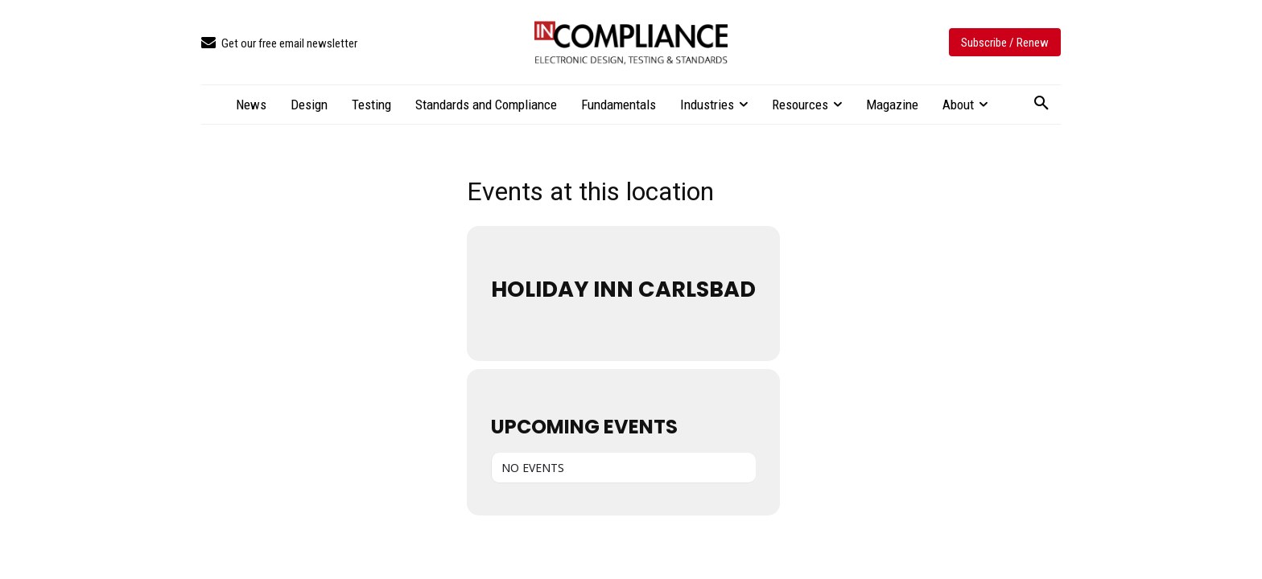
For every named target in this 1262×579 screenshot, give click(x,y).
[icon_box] (279, 43)
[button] (1041, 103)
